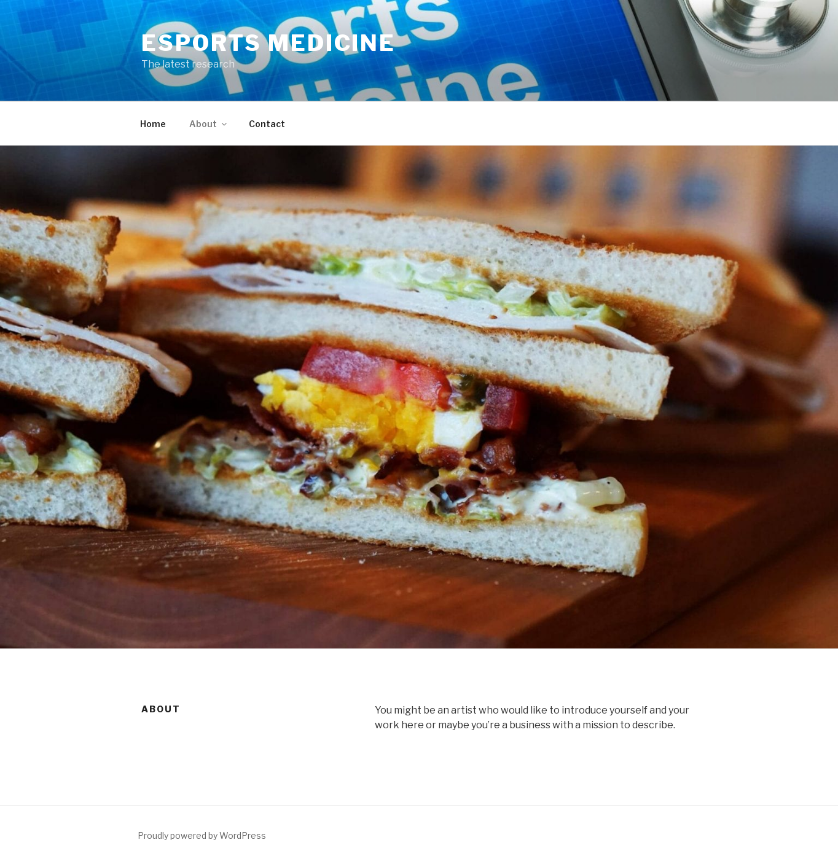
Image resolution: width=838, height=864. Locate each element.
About (209, 124)
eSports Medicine (268, 42)
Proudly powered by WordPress (202, 835)
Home (153, 124)
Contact (267, 124)
